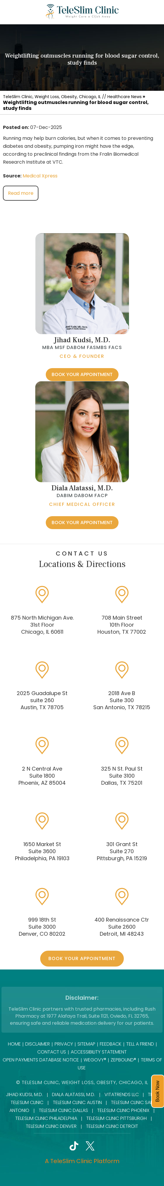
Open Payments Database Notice (41, 1059)
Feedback (110, 1044)
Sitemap (86, 1044)
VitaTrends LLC (121, 1094)
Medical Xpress (40, 175)
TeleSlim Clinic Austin (77, 1102)
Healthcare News (124, 97)
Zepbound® (123, 1059)
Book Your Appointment (82, 374)
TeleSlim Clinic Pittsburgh (116, 1118)
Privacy (64, 1044)
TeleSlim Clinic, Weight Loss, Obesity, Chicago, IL (52, 97)
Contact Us (51, 1052)
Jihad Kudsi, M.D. (82, 340)
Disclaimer (37, 1044)
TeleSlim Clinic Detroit (112, 1126)
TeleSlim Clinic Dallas (63, 1110)
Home (14, 1044)
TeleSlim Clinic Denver (51, 1126)
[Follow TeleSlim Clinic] (41, 1147)
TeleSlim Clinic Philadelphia (46, 1118)
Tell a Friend (140, 1044)
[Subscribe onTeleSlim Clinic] (122, 1147)
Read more (20, 193)
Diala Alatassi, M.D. (82, 488)
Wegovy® (95, 1059)
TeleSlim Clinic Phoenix (123, 1110)
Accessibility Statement (99, 1052)
